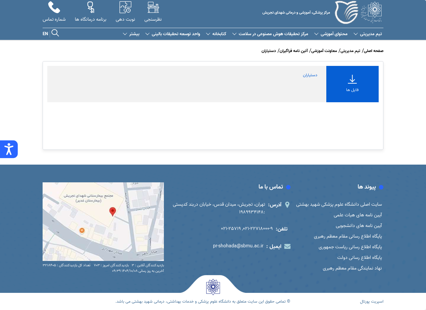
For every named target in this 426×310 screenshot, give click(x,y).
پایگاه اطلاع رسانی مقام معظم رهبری (348, 236)
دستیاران (310, 75)
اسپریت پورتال (371, 301)
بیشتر (131, 34)
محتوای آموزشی (331, 34)
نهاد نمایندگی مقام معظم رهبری (352, 268)
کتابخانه (216, 34)
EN (45, 34)
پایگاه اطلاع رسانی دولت (359, 258)
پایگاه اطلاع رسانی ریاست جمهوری (350, 247)
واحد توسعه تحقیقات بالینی (172, 34)
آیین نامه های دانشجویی (359, 226)
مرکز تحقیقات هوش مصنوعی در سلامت (270, 34)
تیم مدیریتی (368, 34)
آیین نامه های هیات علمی (358, 215)
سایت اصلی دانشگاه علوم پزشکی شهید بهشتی (339, 204)
